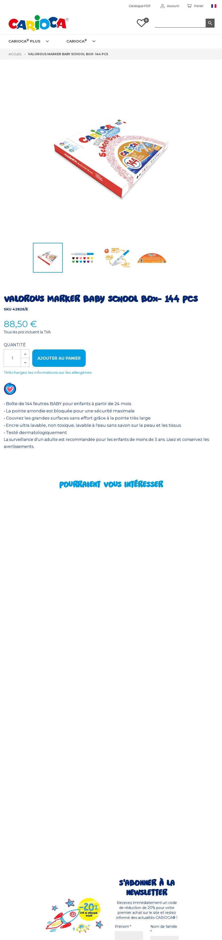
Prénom (123, 926)
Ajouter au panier (59, 358)
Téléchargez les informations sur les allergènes (47, 372)
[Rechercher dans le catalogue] (185, 23)
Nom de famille (163, 929)
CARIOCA (76, 40)
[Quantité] (12, 358)
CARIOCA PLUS (24, 40)
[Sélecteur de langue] (214, 6)
